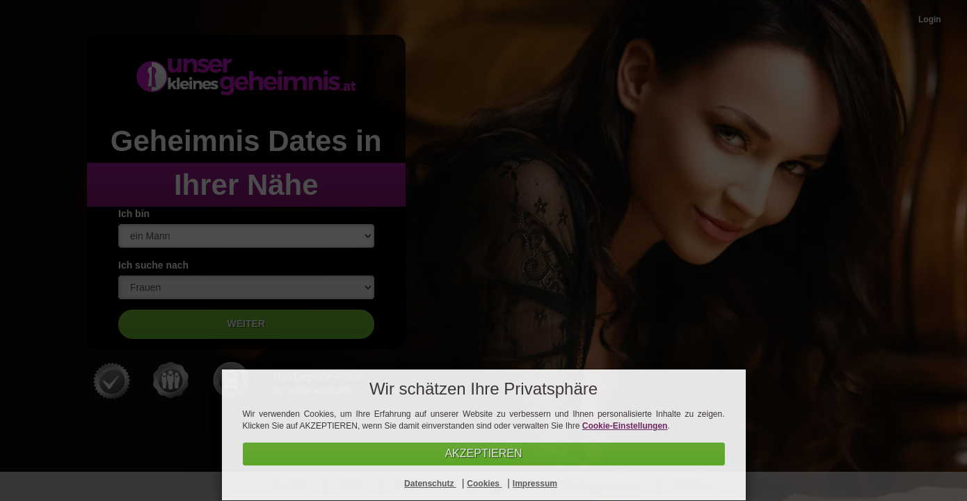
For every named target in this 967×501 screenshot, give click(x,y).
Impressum (535, 483)
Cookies (484, 483)
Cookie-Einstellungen (625, 426)
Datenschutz (430, 483)
